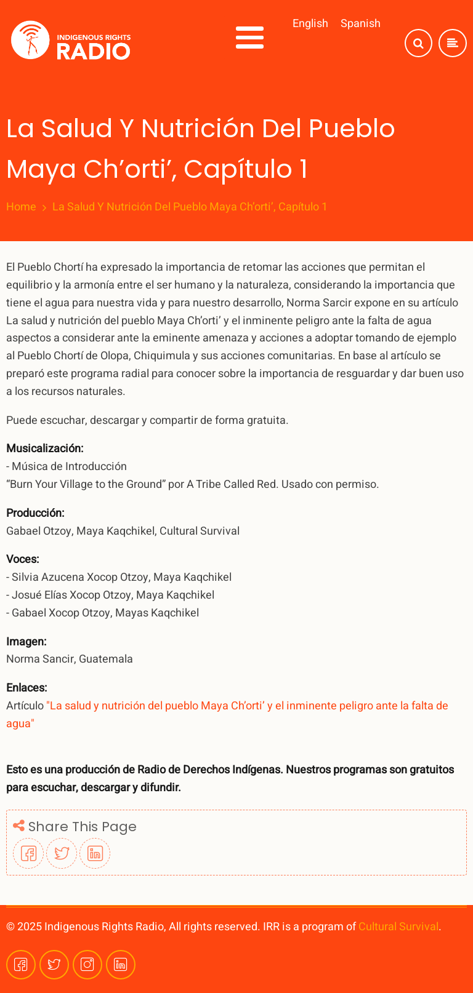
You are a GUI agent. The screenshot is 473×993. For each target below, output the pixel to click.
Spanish (361, 23)
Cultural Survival (398, 927)
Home (21, 207)
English (310, 23)
